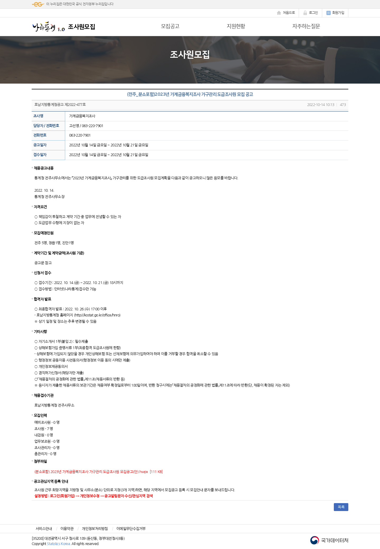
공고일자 (39, 145)
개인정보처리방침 (95, 529)
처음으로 (286, 13)
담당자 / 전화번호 (46, 126)
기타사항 (40, 332)
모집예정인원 (43, 233)
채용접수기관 (43, 395)
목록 (341, 507)
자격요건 (40, 207)
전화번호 (39, 135)
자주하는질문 (306, 26)
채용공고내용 (43, 168)
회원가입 (335, 13)
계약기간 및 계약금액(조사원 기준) (59, 253)
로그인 (310, 13)
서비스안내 (44, 529)
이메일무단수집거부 (131, 529)
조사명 (38, 116)
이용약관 (66, 529)
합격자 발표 (42, 299)
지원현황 (236, 26)
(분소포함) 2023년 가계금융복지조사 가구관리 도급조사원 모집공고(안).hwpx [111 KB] (98, 472)
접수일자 (39, 155)
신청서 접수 (42, 273)
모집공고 (170, 26)
